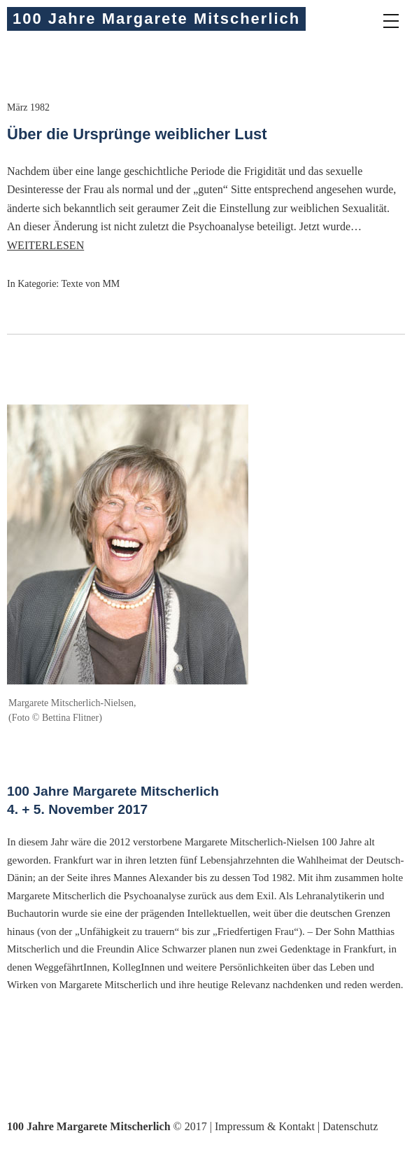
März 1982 (28, 107)
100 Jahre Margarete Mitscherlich (156, 18)
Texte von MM (91, 284)
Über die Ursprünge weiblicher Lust (137, 134)
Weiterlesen (45, 245)
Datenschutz (350, 1126)
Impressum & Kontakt (265, 1126)
